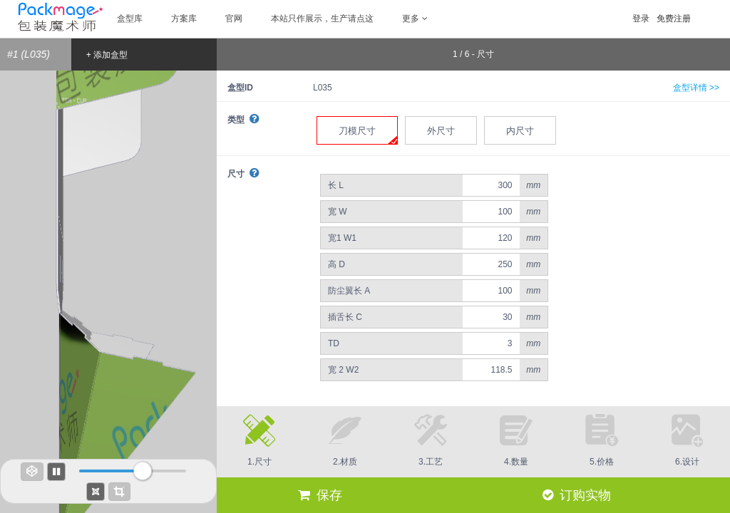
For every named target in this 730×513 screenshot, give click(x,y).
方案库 (184, 19)
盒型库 (130, 19)
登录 (640, 19)
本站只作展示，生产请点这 (322, 19)
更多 (415, 19)
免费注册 (674, 19)
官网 (233, 19)
